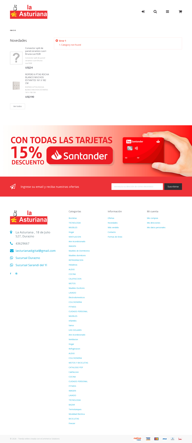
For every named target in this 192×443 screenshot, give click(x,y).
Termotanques (75, 409)
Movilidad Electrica (77, 414)
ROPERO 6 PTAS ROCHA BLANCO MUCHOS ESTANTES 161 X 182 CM (37, 79)
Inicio (13, 30)
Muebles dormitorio (77, 255)
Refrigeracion (74, 348)
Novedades (18, 40)
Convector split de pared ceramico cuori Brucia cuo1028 (35, 51)
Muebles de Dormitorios (79, 250)
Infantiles (73, 320)
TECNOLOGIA (75, 222)
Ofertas (111, 218)
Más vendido (113, 227)
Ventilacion (73, 339)
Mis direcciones (153, 222)
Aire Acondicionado (77, 241)
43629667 (22, 243)
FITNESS (72, 306)
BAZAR (72, 404)
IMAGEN (72, 246)
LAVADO (72, 292)
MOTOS (72, 283)
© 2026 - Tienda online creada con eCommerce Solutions (35, 438)
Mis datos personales (156, 227)
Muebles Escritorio (77, 288)
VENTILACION (75, 236)
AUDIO (72, 269)
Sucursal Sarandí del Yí (31, 265)
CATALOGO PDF (76, 367)
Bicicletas (73, 218)
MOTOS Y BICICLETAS (78, 362)
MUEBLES (73, 227)
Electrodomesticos (77, 297)
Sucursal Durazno (28, 258)
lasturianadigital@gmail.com (36, 251)
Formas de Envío (115, 236)
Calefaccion (74, 372)
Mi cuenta (152, 211)
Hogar (71, 232)
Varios (71, 325)
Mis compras (152, 218)
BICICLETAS (74, 418)
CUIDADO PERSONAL (78, 311)
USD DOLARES (75, 330)
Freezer (72, 423)
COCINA (72, 274)
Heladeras (73, 264)
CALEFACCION (75, 278)
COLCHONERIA (75, 302)
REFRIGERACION (76, 260)
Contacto (112, 232)
